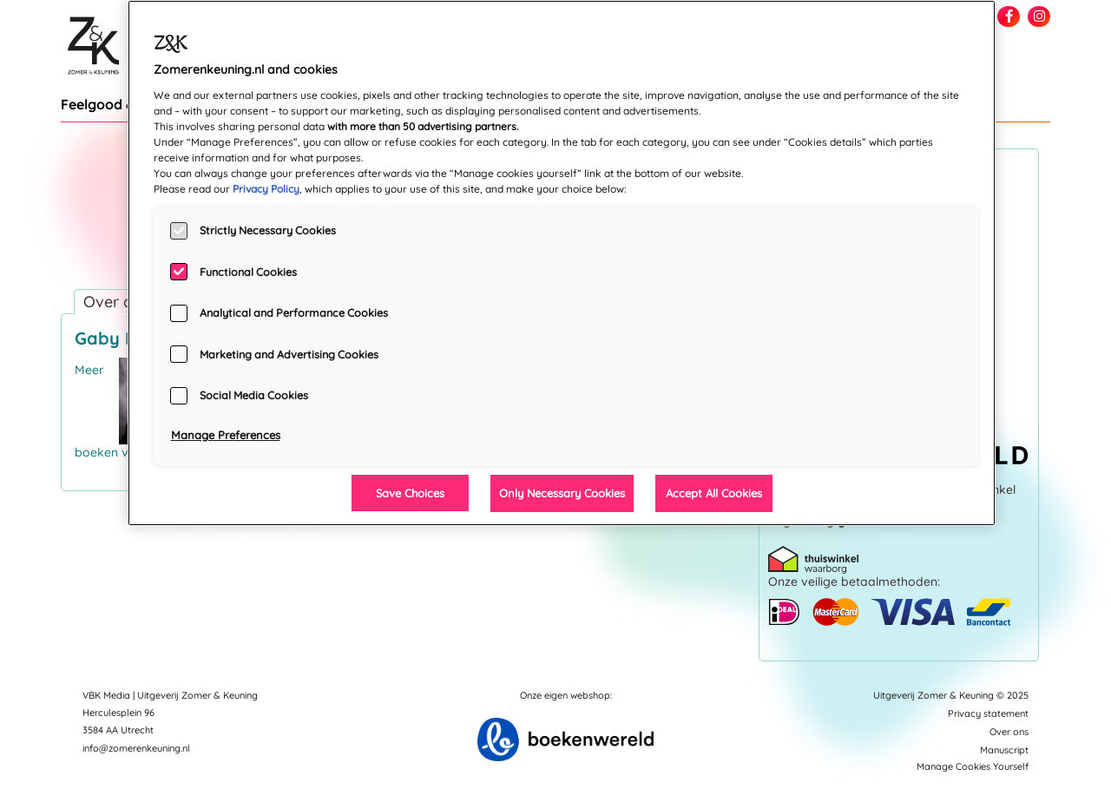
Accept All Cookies (714, 493)
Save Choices (410, 493)
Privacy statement (988, 713)
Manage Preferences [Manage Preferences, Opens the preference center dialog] (225, 435)
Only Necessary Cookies (562, 493)
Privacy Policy (266, 188)
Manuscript (1004, 750)
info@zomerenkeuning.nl (136, 748)
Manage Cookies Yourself (973, 766)
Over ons (1009, 732)
